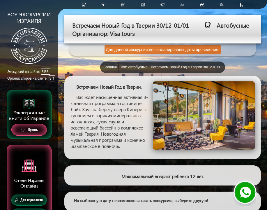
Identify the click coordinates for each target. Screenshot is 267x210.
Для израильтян (29, 200)
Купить (29, 129)
